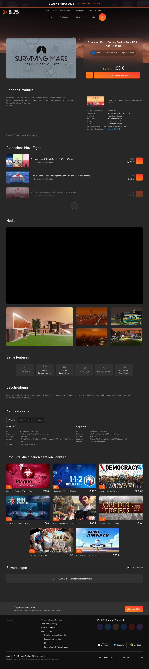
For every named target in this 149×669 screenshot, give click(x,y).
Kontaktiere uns (46, 631)
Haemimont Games (115, 116)
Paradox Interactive (115, 118)
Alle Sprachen (135, 567)
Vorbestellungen (65, 10)
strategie (24, 135)
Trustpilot (9, 620)
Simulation (112, 124)
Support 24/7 (99, 10)
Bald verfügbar (79, 10)
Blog (90, 10)
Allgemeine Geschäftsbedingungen (53, 620)
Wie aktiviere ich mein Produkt (119, 113)
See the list (112, 111)
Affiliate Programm (48, 627)
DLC (17, 135)
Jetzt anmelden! (133, 609)
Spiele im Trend (50, 10)
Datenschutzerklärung (49, 624)
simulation (33, 135)
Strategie (120, 124)
